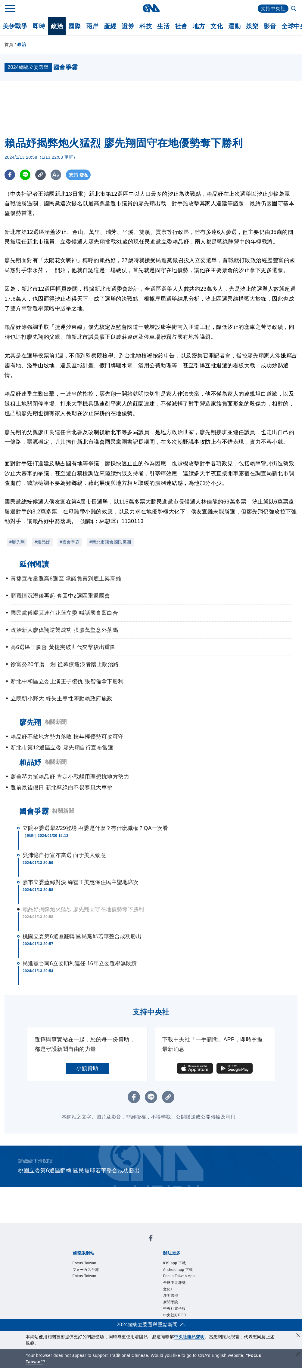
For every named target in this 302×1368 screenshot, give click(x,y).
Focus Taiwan (84, 1263)
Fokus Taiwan (84, 1276)
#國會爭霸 (70, 542)
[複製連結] (40, 175)
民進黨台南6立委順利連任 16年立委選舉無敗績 (80, 963)
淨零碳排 (170, 1295)
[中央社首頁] (151, 8)
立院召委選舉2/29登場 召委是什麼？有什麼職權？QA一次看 (95, 828)
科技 (145, 26)
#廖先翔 (17, 542)
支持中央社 (273, 8)
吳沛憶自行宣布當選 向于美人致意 (64, 855)
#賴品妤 (42, 542)
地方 (199, 26)
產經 (110, 26)
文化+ (168, 1289)
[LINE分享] (25, 175)
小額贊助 (87, 1068)
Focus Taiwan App (179, 1276)
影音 (270, 26)
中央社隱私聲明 (189, 1336)
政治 (57, 26)
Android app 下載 (178, 1270)
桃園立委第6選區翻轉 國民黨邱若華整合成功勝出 (82, 936)
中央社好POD (175, 1315)
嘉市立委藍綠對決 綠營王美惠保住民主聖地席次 (81, 882)
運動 (234, 26)
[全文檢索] (294, 9)
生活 (163, 26)
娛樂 (252, 26)
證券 (128, 26)
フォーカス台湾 (86, 1270)
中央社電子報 (174, 1308)
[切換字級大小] (56, 175)
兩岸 (92, 26)
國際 (74, 26)
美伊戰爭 (15, 26)
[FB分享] (10, 175)
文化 (216, 26)
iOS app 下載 (174, 1263)
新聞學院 (170, 1302)
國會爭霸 (34, 811)
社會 (181, 26)
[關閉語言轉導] (298, 1354)
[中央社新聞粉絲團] (151, 1239)
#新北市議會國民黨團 (110, 542)
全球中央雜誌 (174, 1283)
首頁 (9, 44)
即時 (39, 26)
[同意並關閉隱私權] (298, 1336)
